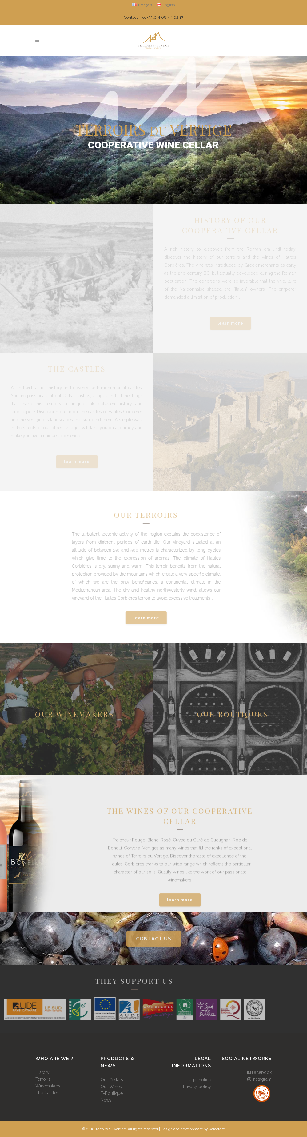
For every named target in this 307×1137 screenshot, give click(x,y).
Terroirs (42, 1079)
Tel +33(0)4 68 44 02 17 (162, 17)
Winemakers (47, 1085)
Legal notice (198, 1079)
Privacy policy (197, 1086)
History (42, 1072)
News (106, 1100)
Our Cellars (112, 1079)
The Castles (47, 1092)
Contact (131, 17)
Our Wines (111, 1086)
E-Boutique (112, 1093)
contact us (153, 939)
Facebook (259, 1072)
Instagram (259, 1079)
